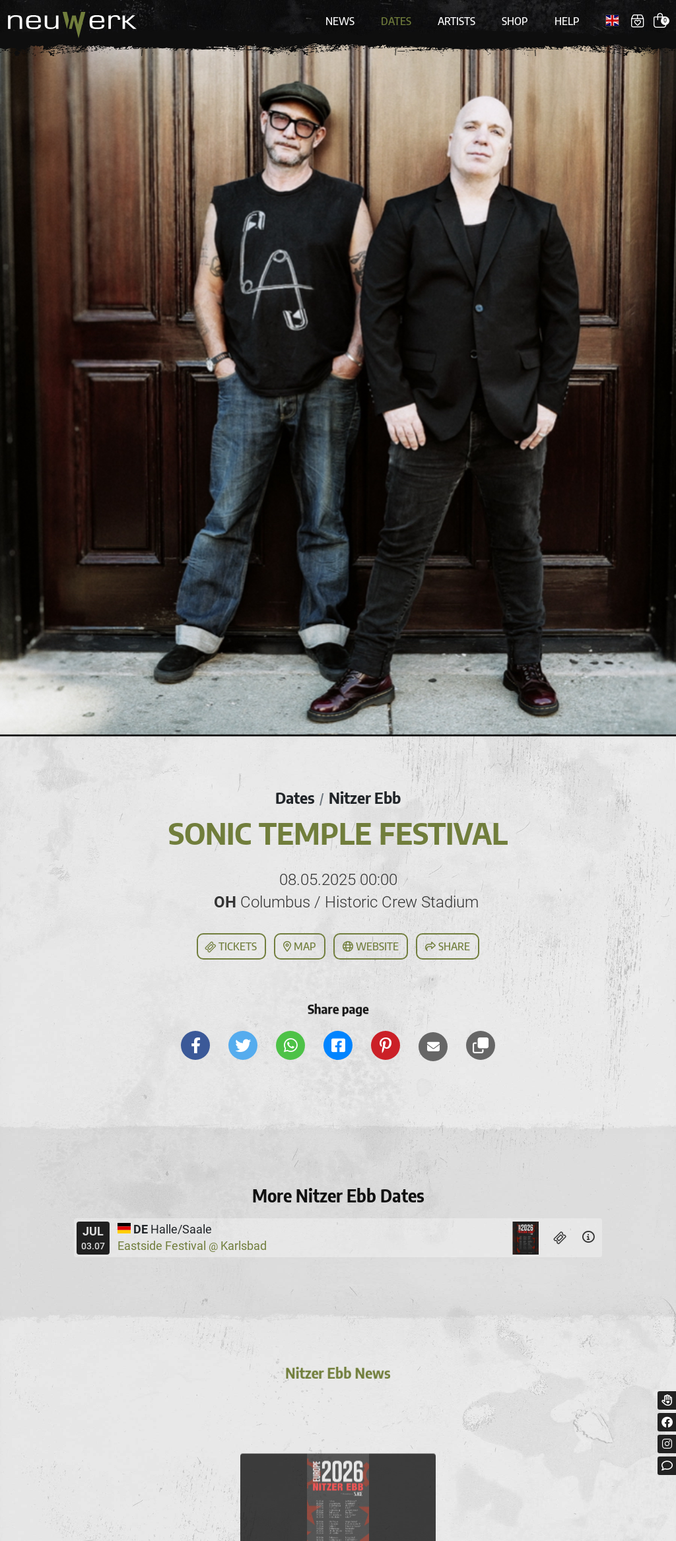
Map (299, 946)
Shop (515, 21)
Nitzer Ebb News (338, 1376)
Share (447, 946)
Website (371, 946)
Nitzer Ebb (365, 797)
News (340, 21)
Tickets (230, 947)
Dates (396, 21)
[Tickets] (560, 1238)
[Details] (588, 1238)
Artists (456, 21)
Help (567, 21)
